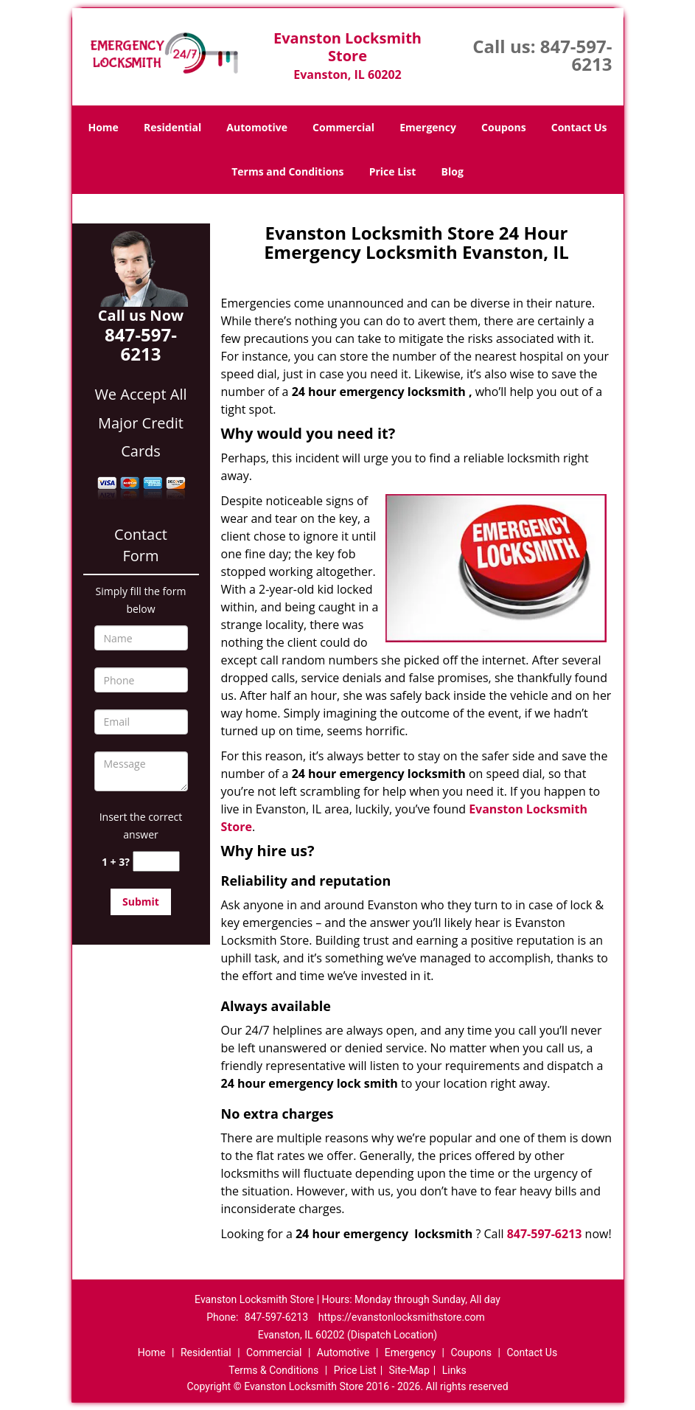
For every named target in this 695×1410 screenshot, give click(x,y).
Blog (452, 171)
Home (103, 127)
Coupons (503, 127)
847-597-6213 (576, 55)
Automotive (256, 127)
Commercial (343, 127)
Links (454, 1370)
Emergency (427, 127)
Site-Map (409, 1370)
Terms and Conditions (287, 171)
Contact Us (579, 127)
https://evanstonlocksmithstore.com (401, 1317)
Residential (172, 127)
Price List (392, 171)
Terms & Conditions (273, 1370)
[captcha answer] (156, 861)
